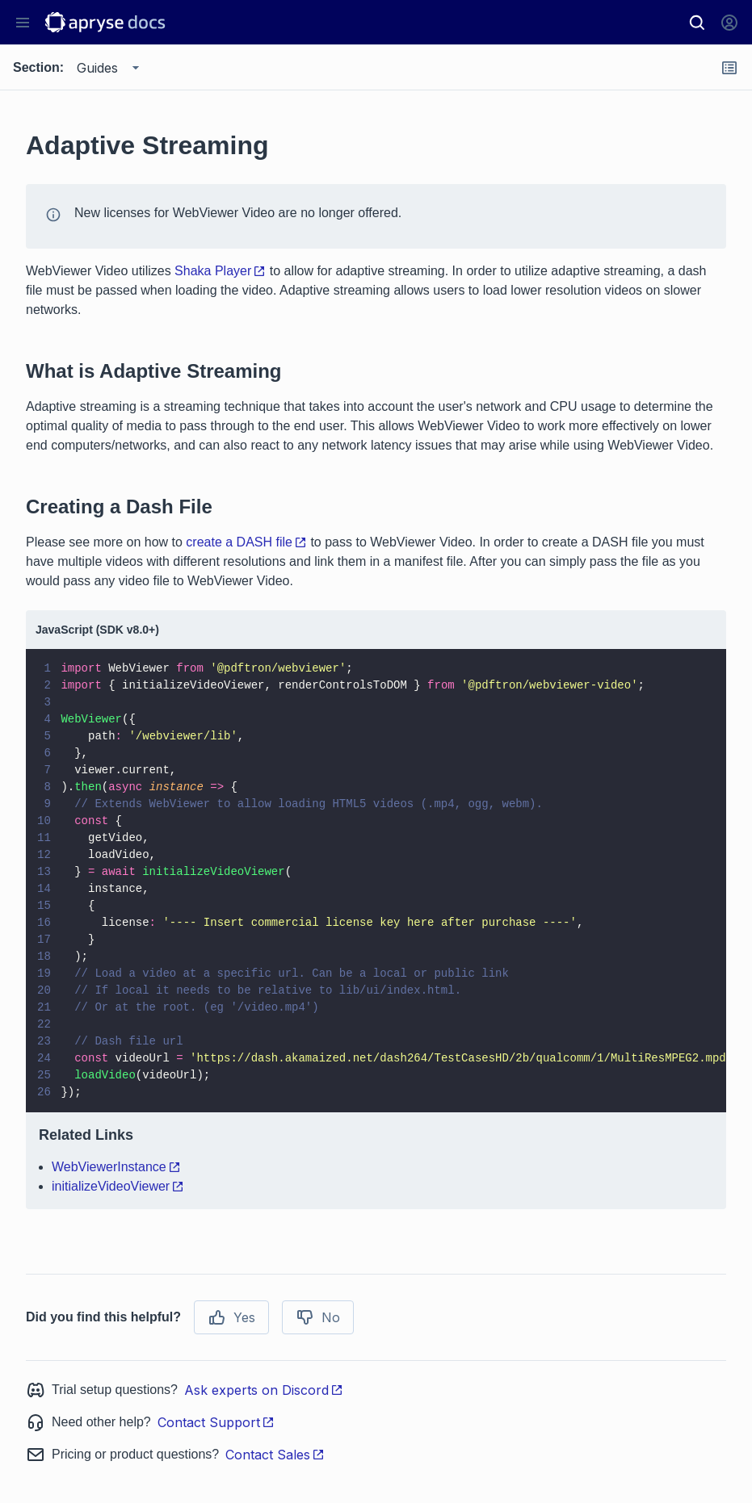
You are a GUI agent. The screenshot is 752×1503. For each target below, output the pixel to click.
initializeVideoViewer (118, 1186)
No (318, 1317)
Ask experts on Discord (263, 1390)
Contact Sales (275, 1454)
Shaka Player (220, 271)
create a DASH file (246, 542)
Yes (231, 1317)
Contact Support (216, 1422)
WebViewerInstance (116, 1167)
